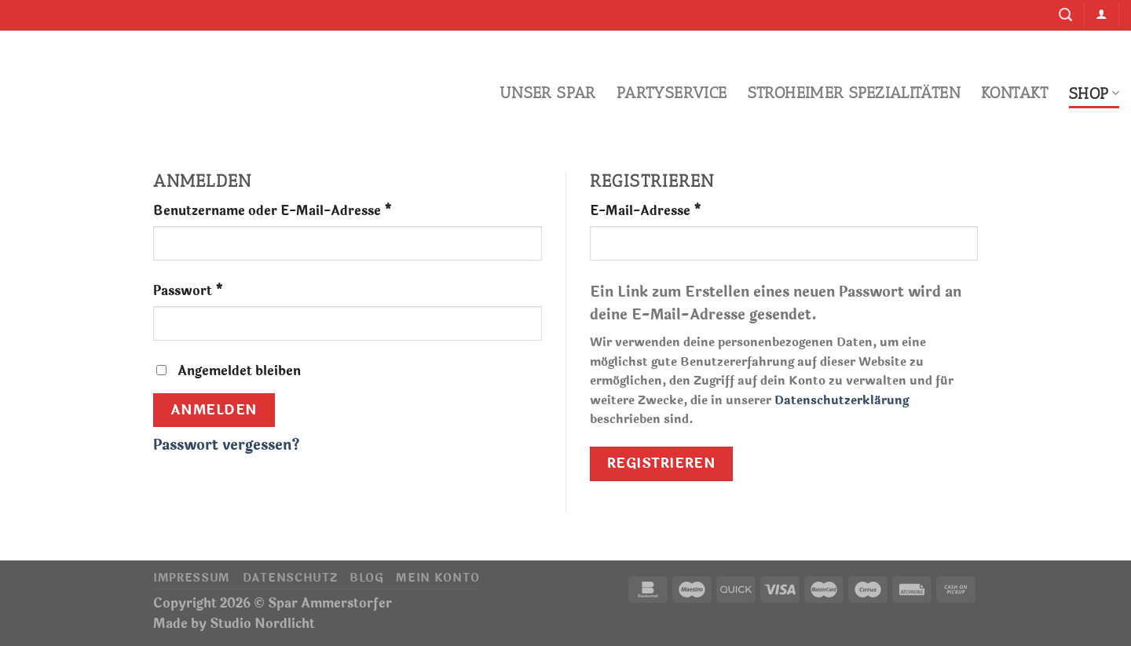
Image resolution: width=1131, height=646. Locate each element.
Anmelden (214, 410)
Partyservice (672, 92)
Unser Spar (548, 92)
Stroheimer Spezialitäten (854, 92)
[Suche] (1065, 15)
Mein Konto (437, 578)
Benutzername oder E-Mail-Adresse (272, 211)
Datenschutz (290, 578)
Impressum (191, 578)
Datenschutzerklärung (841, 400)
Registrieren (661, 463)
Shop (1094, 93)
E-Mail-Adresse (645, 211)
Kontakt (1015, 92)
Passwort (188, 291)
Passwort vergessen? (226, 445)
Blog (367, 578)
